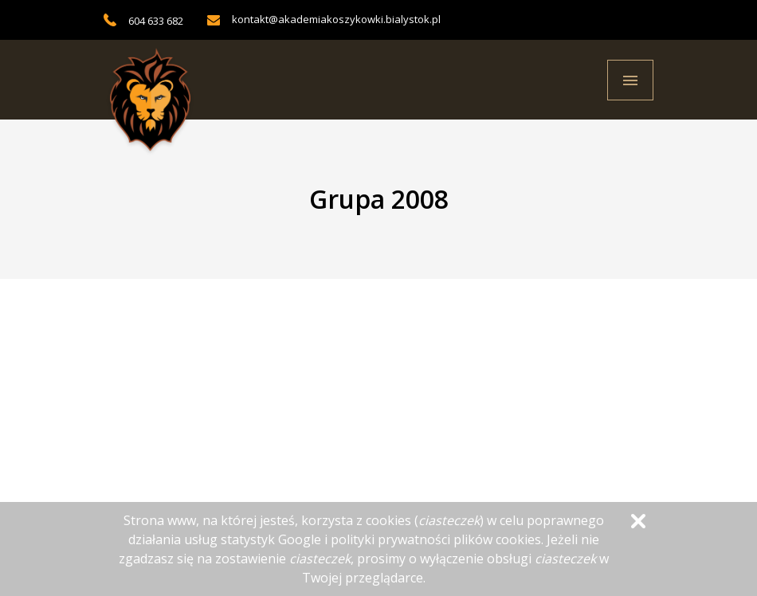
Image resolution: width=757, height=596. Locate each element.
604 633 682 (155, 21)
